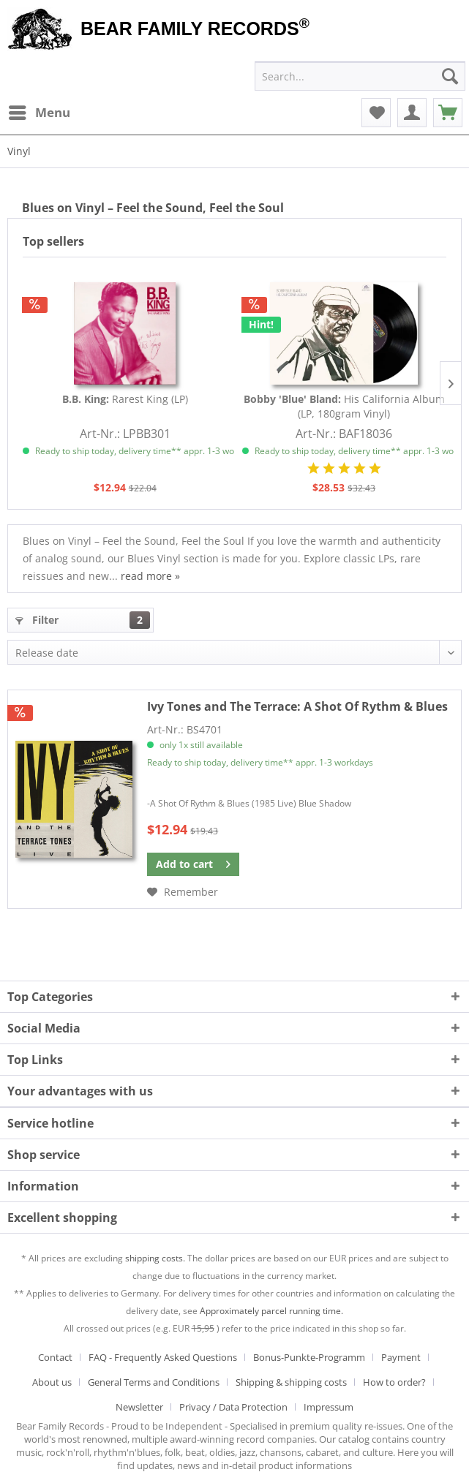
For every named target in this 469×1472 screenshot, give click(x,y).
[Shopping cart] (447, 112)
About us (52, 1382)
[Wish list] (376, 112)
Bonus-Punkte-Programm (309, 1357)
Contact (55, 1357)
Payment (401, 1357)
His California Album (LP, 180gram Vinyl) (344, 406)
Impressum (328, 1407)
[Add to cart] (193, 864)
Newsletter (139, 1407)
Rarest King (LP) (125, 399)
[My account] (412, 112)
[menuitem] (39, 112)
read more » (150, 576)
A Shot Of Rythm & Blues (297, 706)
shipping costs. (155, 1258)
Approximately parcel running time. (271, 1311)
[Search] (450, 76)
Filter (82, 620)
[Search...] (360, 76)
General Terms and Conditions (154, 1382)
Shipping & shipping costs (291, 1382)
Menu (39, 111)
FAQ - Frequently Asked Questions (163, 1357)
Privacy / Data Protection (233, 1407)
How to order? (394, 1382)
